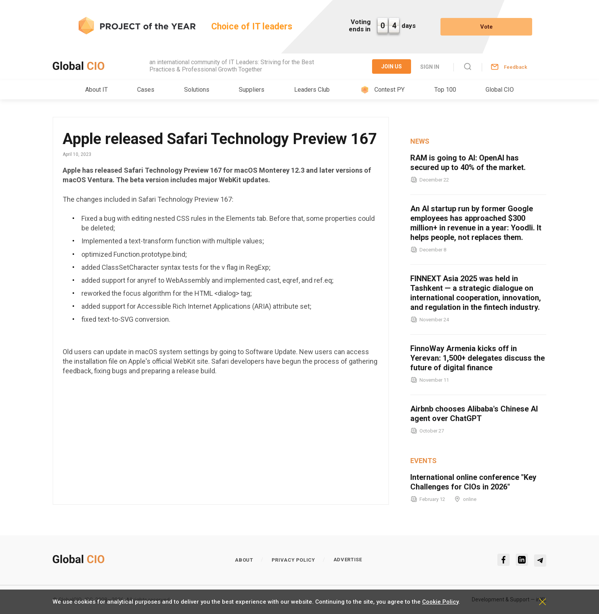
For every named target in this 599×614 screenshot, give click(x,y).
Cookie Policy (440, 601)
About (244, 560)
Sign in (429, 67)
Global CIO (500, 89)
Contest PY (389, 89)
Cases (145, 89)
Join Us (391, 66)
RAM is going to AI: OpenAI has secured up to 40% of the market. (468, 162)
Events (423, 461)
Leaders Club (312, 89)
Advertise (347, 559)
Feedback (515, 67)
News (419, 141)
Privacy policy (293, 560)
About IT (96, 89)
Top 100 (445, 89)
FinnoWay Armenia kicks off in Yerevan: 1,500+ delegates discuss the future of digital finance (477, 358)
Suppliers (251, 89)
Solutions (196, 89)
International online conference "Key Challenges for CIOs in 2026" (473, 482)
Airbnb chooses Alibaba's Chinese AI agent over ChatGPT (474, 413)
